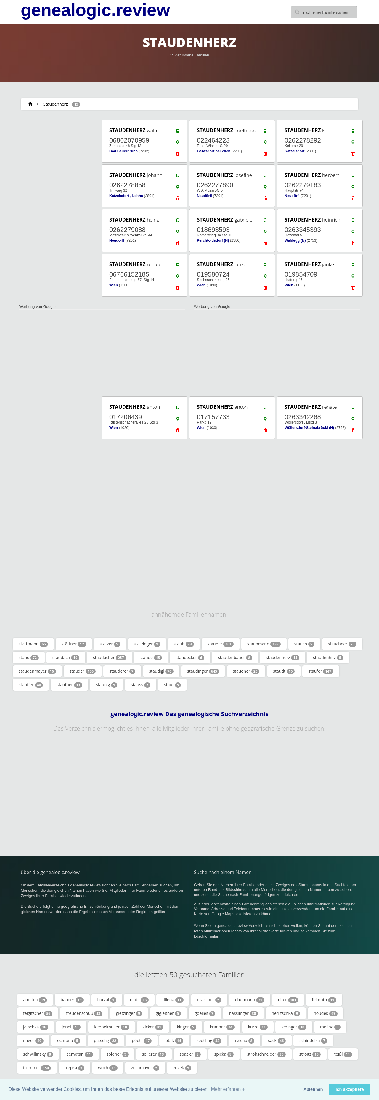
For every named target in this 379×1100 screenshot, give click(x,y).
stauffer (31, 685)
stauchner (342, 644)
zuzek (182, 1068)
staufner (69, 685)
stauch (304, 644)
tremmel (37, 1068)
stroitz (310, 1054)
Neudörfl (204, 196)
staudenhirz (328, 657)
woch (108, 1068)
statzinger (147, 644)
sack (277, 1041)
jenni (71, 1027)
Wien (113, 285)
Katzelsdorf (294, 151)
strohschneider (266, 1054)
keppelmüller (111, 1027)
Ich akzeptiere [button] (350, 1089)
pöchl (142, 1041)
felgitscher (37, 1013)
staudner (246, 671)
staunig (106, 685)
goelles (205, 1013)
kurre (258, 1027)
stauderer (122, 671)
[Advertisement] (56, 207)
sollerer (154, 1054)
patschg (106, 1041)
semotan (80, 1054)
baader (72, 1000)
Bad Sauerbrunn (123, 151)
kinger (186, 1027)
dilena (172, 1000)
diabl (139, 1000)
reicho (244, 1041)
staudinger (203, 671)
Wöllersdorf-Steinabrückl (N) (309, 428)
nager (33, 1041)
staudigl (161, 671)
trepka (74, 1068)
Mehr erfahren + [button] (228, 1089)
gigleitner (168, 1013)
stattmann (33, 644)
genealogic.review (95, 10)
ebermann (249, 1000)
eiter (288, 1000)
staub (184, 644)
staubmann (264, 644)
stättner (74, 644)
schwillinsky (38, 1054)
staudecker (190, 657)
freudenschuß (84, 1013)
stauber (221, 644)
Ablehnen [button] (313, 1089)
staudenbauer (235, 657)
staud (29, 657)
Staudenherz (55, 104)
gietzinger (129, 1013)
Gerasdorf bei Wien (213, 151)
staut (172, 685)
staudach (65, 657)
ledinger (293, 1027)
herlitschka (286, 1013)
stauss (140, 685)
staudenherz (282, 657)
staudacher (109, 657)
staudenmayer (37, 671)
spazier (189, 1054)
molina (330, 1027)
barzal (106, 1000)
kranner (222, 1027)
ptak (174, 1041)
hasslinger (243, 1013)
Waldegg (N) (295, 240)
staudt (284, 671)
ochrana (68, 1041)
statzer (110, 644)
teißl (343, 1054)
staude (151, 657)
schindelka (313, 1041)
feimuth (324, 1000)
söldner (118, 1054)
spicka (224, 1054)
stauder (83, 671)
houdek (326, 1013)
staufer (320, 671)
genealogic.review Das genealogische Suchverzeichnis (189, 714)
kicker (153, 1027)
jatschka (35, 1027)
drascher (209, 1000)
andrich (35, 1000)
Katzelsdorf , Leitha (126, 196)
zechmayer (145, 1068)
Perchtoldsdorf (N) (213, 240)
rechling (209, 1041)
